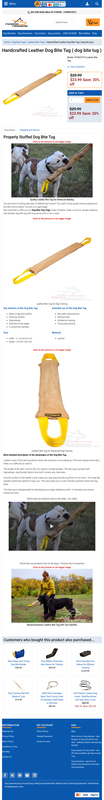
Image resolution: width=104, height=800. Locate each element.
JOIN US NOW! (70, 33)
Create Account (43, 741)
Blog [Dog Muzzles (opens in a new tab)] (73, 731)
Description (9, 130)
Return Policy (7, 741)
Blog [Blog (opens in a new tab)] (94, 33)
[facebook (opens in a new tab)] (5, 775)
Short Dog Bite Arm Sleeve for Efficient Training (85, 664)
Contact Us (7, 757)
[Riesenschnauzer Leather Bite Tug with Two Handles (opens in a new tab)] (52, 595)
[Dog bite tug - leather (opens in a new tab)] (52, 260)
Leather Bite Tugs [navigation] (36, 42)
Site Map (6, 752)
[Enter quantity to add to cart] (77, 100)
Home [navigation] (7, 42)
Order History (42, 731)
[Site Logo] (16, 22)
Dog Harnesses (25, 33)
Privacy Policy (8, 736)
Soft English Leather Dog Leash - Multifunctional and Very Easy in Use (85, 696)
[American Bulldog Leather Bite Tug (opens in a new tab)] (52, 170)
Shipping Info (7, 731)
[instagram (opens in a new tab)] (34, 775)
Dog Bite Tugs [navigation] (19, 42)
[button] (52, 526)
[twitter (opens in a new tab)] (12, 775)
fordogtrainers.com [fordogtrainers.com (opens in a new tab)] (14, 786)
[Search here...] (64, 22)
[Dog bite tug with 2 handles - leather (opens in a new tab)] (52, 400)
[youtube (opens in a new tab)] (27, 775)
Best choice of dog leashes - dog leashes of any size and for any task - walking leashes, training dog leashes (86, 740)
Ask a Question (76, 66)
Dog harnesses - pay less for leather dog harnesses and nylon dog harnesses (85, 764)
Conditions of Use (9, 747)
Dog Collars (40, 33)
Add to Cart (92, 100)
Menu (10, 3)
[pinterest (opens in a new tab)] (19, 775)
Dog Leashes (54, 33)
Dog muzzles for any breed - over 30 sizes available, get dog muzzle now (86, 753)
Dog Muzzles (9, 33)
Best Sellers (84, 33)
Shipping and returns (30, 130)
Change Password (44, 736)
